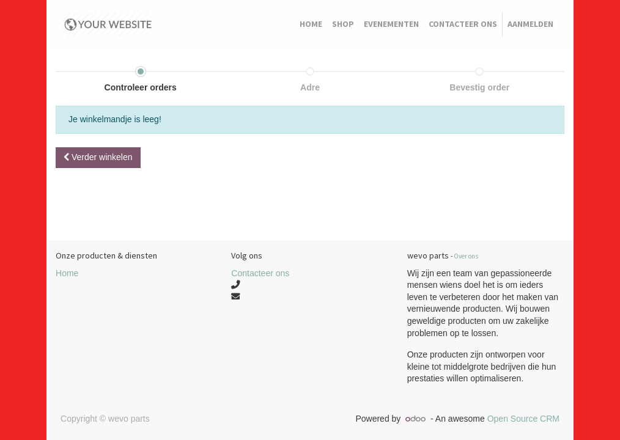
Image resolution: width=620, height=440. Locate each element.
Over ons (466, 256)
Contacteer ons (260, 273)
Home (67, 273)
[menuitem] (311, 24)
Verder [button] (98, 157)
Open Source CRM (523, 419)
